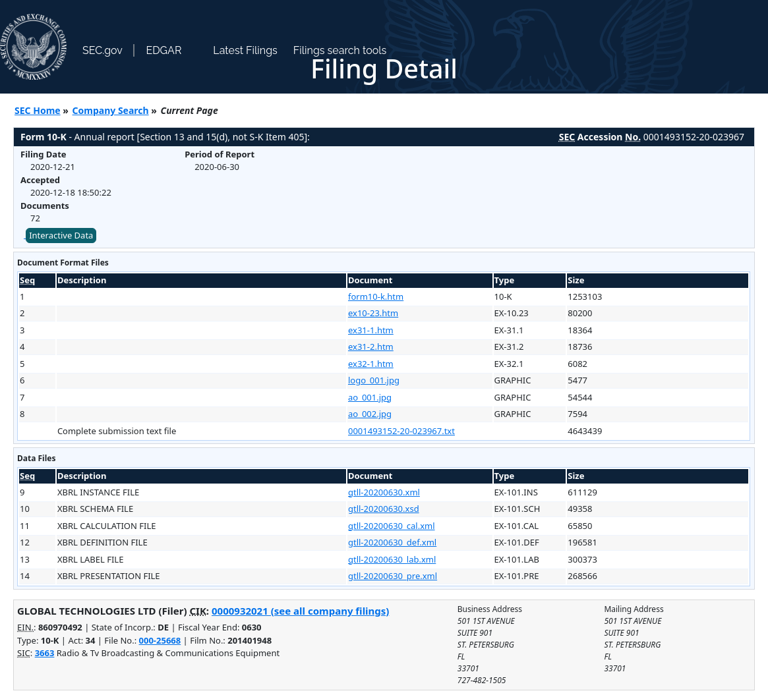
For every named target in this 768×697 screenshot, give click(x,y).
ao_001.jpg (370, 397)
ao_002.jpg (370, 414)
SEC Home (38, 110)
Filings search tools (340, 50)
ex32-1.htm (371, 364)
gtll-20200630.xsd (383, 509)
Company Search (111, 110)
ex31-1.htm (371, 330)
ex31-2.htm (371, 346)
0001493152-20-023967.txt (401, 431)
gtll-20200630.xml (384, 492)
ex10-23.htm (373, 313)
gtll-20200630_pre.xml (392, 576)
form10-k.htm (375, 296)
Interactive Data (61, 235)
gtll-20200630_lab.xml (392, 559)
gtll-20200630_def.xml (392, 542)
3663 (45, 653)
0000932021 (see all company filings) (300, 610)
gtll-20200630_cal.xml (391, 526)
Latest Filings (245, 50)
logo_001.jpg (373, 380)
